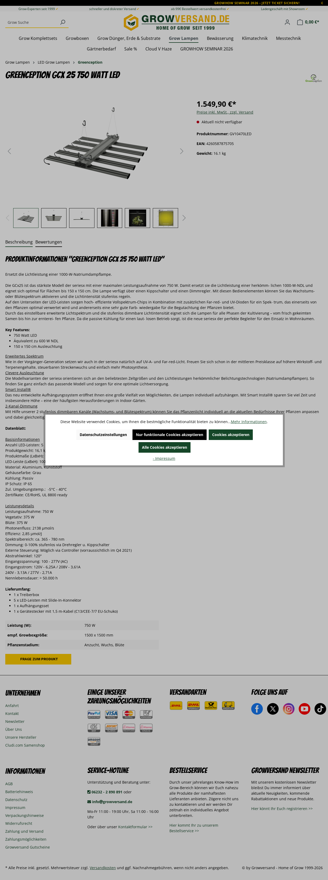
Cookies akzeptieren (230, 434)
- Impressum (164, 458)
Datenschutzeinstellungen (103, 434)
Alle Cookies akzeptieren (164, 447)
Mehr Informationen (249, 421)
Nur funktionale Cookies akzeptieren (169, 434)
